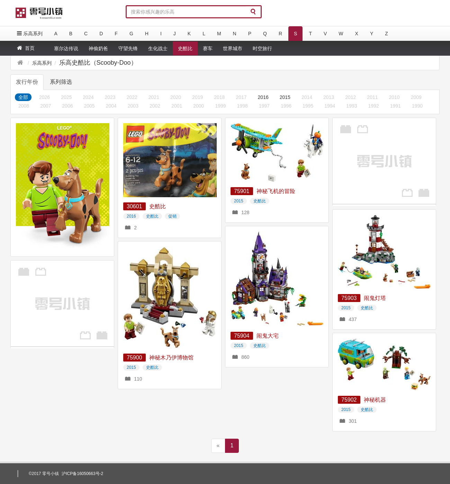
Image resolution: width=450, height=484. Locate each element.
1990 (417, 106)
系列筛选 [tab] (61, 82)
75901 (242, 191)
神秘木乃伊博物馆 (171, 357)
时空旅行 (262, 48)
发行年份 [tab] (27, 82)
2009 (416, 97)
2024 (88, 97)
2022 (132, 97)
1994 (329, 106)
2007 (45, 106)
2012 (350, 97)
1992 (373, 106)
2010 (394, 97)
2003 (133, 106)
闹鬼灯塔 (375, 298)
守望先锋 (128, 48)
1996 (286, 106)
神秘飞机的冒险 (275, 191)
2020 (175, 97)
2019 (197, 97)
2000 (198, 106)
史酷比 (185, 48)
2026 (44, 97)
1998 (242, 106)
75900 (134, 357)
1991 (395, 106)
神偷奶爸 (98, 48)
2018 (219, 97)
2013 (328, 97)
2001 (176, 106)
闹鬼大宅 (267, 336)
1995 (308, 106)
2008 (23, 106)
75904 (242, 336)
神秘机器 (375, 400)
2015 (285, 97)
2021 (153, 97)
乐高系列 (29, 33)
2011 (372, 97)
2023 (110, 97)
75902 (349, 400)
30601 (134, 206)
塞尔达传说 (66, 48)
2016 (263, 97)
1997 (264, 106)
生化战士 (158, 48)
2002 (155, 106)
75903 (349, 298)
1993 (351, 106)
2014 (307, 97)
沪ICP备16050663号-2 (82, 473)
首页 (25, 48)
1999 (220, 106)
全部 (23, 97)
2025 (66, 97)
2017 (241, 97)
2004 (111, 106)
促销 (172, 216)
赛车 (208, 48)
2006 (67, 106)
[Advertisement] (384, 161)
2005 (89, 106)
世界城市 (232, 48)
